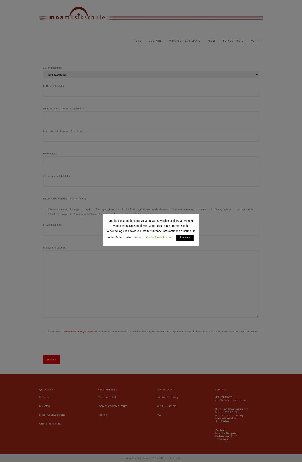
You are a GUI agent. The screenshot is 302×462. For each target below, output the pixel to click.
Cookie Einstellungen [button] (159, 237)
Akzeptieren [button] (185, 237)
